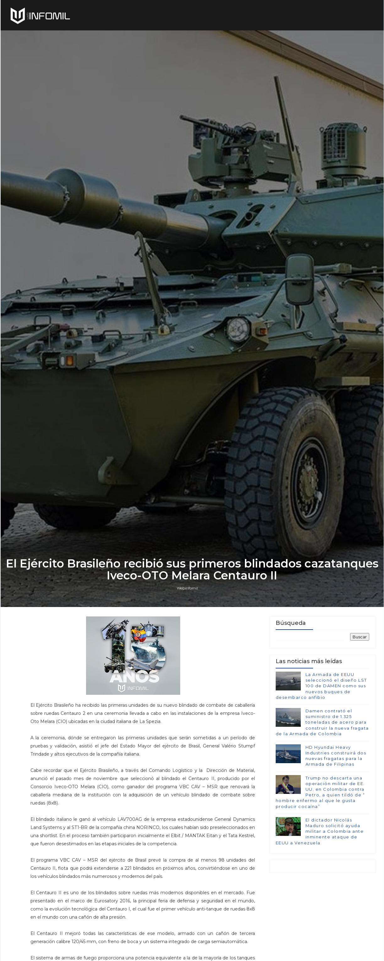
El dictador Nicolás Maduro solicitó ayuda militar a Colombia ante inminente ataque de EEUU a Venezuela (320, 831)
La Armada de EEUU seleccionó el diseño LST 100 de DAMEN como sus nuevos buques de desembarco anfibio (321, 686)
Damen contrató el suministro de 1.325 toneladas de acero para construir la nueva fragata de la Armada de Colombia (322, 722)
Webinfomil (187, 588)
